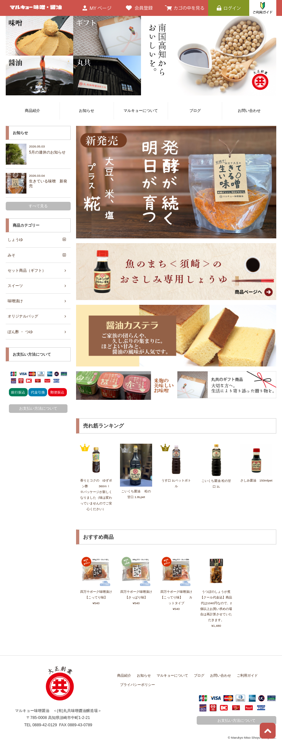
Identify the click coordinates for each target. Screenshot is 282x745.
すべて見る (38, 206)
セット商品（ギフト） (27, 270)
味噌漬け (15, 301)
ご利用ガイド (247, 675)
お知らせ (86, 110)
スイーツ (15, 285)
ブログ (195, 110)
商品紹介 (32, 110)
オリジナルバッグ (23, 316)
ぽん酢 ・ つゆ (20, 331)
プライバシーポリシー (137, 684)
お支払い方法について (38, 408)
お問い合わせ (249, 110)
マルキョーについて (140, 110)
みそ (11, 255)
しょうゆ (15, 239)
